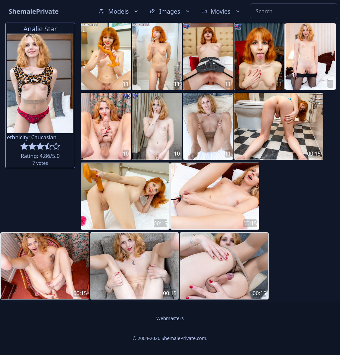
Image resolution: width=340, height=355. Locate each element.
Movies (221, 11)
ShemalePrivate (33, 11)
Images (170, 11)
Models (119, 11)
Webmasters (170, 318)
